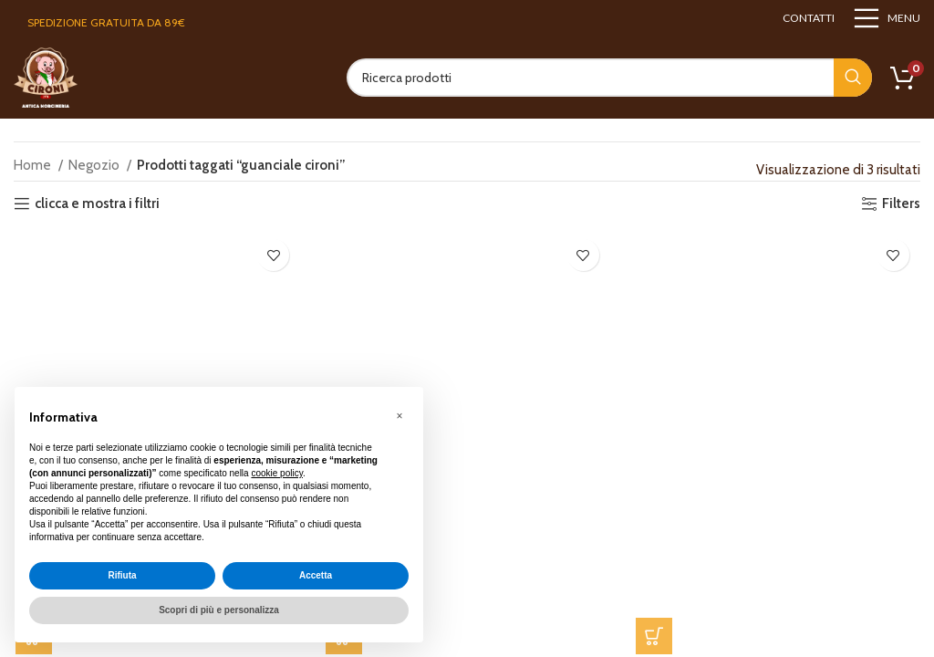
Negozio (95, 165)
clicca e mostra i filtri (97, 203)
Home (34, 165)
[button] (655, 638)
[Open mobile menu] (886, 18)
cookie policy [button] (277, 473)
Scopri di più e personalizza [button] (219, 610)
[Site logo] (46, 76)
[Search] (609, 77)
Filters (901, 203)
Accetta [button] (315, 575)
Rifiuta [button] (122, 575)
